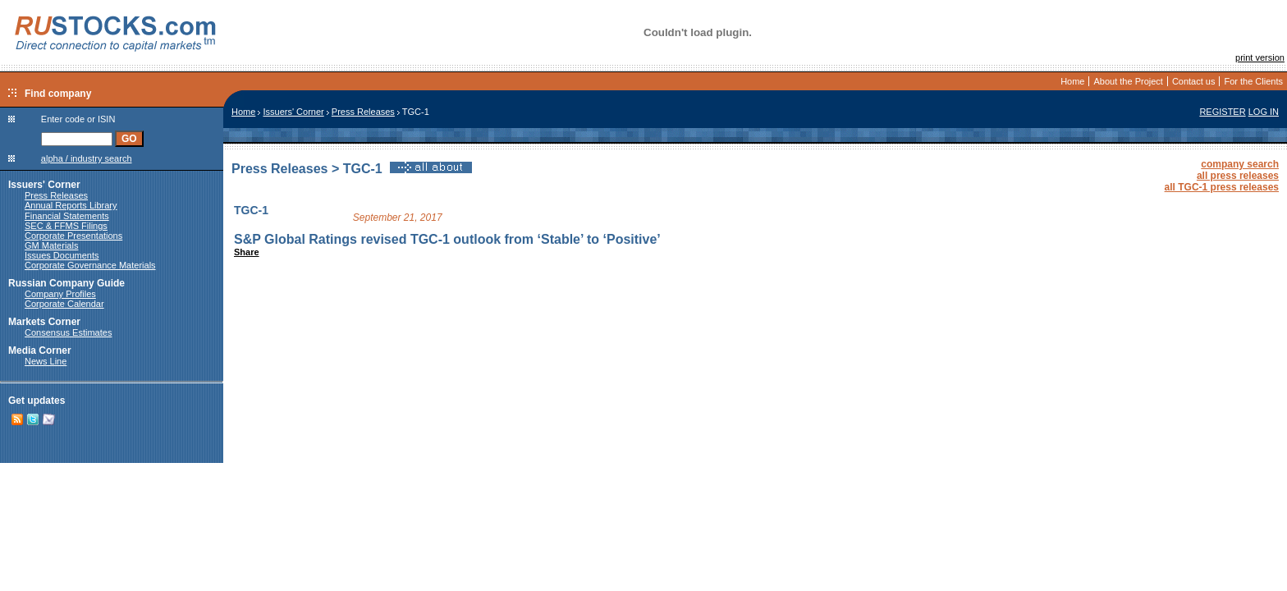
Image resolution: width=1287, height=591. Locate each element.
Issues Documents (61, 255)
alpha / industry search (86, 158)
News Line (45, 361)
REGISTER (1222, 112)
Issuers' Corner (44, 184)
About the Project (1127, 81)
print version (1260, 57)
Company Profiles (60, 294)
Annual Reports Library (71, 205)
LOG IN (1263, 112)
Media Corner (39, 350)
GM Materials (51, 245)
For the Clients (1253, 81)
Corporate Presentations (73, 236)
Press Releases (56, 195)
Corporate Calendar (64, 304)
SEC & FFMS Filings (66, 226)
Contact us (1194, 81)
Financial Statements (67, 216)
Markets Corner (44, 322)
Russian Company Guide (66, 283)
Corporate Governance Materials (90, 265)
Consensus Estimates (68, 332)
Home (1072, 81)
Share (246, 252)
